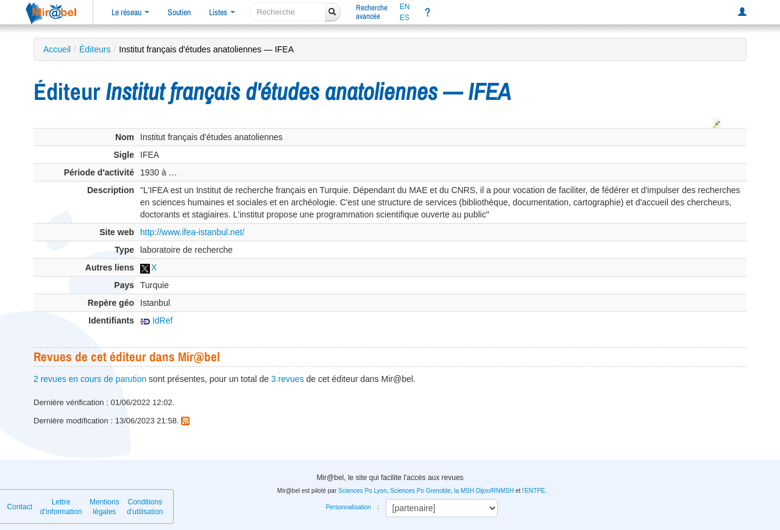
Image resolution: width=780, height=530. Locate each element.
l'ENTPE (533, 490)
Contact (19, 507)
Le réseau (130, 12)
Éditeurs (94, 49)
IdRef (156, 320)
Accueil (57, 49)
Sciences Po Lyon (362, 490)
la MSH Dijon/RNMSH (484, 490)
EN (405, 6)
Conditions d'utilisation (145, 507)
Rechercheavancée (372, 11)
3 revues (287, 379)
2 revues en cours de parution (90, 379)
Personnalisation (348, 507)
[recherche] (287, 12)
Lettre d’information (61, 507)
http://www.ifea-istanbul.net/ (192, 232)
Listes (222, 12)
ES (405, 17)
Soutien (179, 12)
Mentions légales (104, 507)
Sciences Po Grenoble (420, 490)
